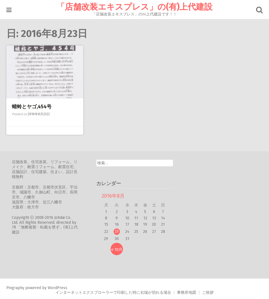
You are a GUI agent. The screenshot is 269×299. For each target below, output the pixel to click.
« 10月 (116, 249)
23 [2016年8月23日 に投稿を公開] (117, 231)
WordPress (57, 287)
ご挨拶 (208, 292)
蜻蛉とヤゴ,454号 (32, 107)
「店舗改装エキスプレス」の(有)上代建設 (134, 7)
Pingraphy (15, 287)
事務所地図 (186, 292)
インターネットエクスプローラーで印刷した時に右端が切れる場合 (113, 292)
